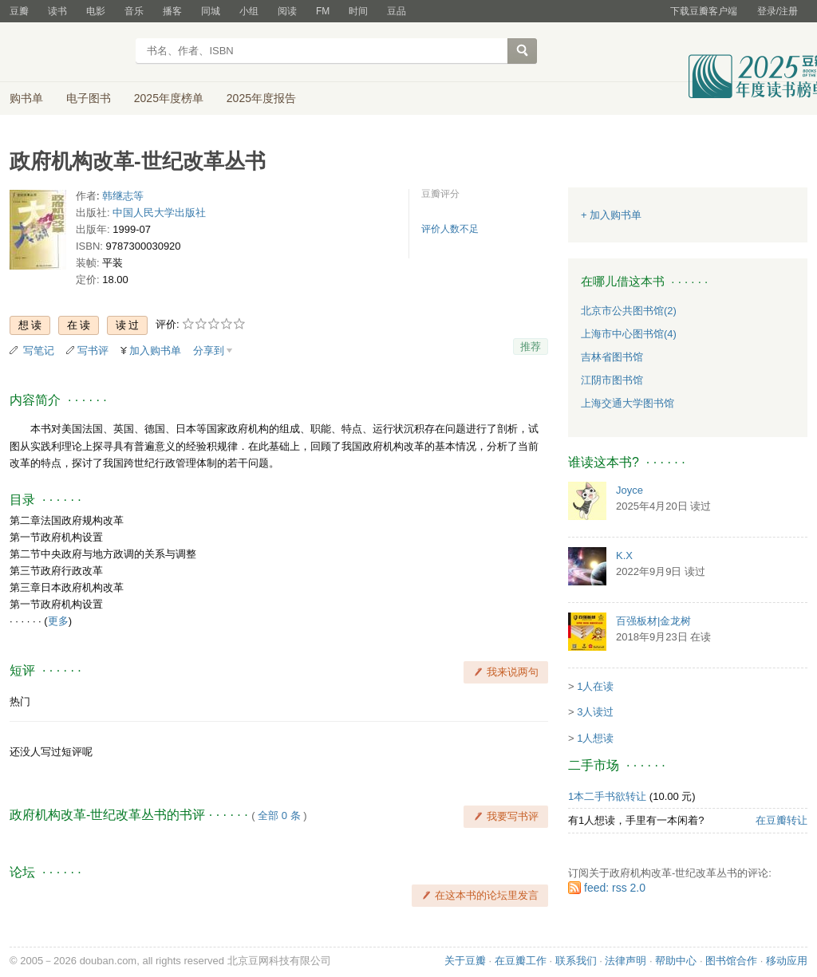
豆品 (396, 11)
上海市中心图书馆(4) (629, 334)
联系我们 (576, 961)
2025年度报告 (261, 98)
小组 (249, 11)
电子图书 (88, 98)
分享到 (208, 351)
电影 (95, 11)
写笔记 (38, 351)
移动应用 (786, 961)
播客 (172, 11)
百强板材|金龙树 (653, 621)
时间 (358, 11)
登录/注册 (777, 11)
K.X (624, 555)
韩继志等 (123, 196)
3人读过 (595, 712)
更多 (58, 621)
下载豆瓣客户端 (703, 11)
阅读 (287, 11)
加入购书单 (155, 351)
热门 (20, 701)
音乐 (134, 11)
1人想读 (595, 738)
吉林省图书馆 (612, 357)
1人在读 (595, 686)
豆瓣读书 (67, 52)
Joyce (629, 490)
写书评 (93, 351)
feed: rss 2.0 (614, 887)
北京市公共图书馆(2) (629, 311)
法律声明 (625, 961)
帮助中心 (676, 961)
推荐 (530, 347)
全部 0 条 (279, 815)
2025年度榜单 (168, 98)
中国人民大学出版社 (159, 213)
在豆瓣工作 (521, 961)
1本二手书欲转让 (607, 796)
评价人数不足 (450, 228)
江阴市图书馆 (612, 380)
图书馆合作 (731, 961)
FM (323, 11)
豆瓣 (19, 11)
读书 (57, 11)
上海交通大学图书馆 (627, 403)
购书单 (26, 98)
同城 (210, 11)
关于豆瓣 (465, 961)
